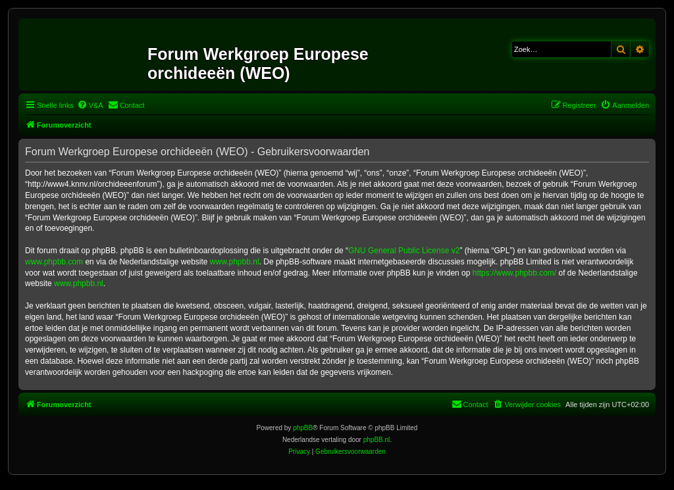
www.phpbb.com (54, 261)
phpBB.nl (376, 439)
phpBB (303, 427)
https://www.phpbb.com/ (514, 273)
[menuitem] (90, 105)
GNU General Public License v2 (403, 250)
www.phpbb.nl (234, 261)
